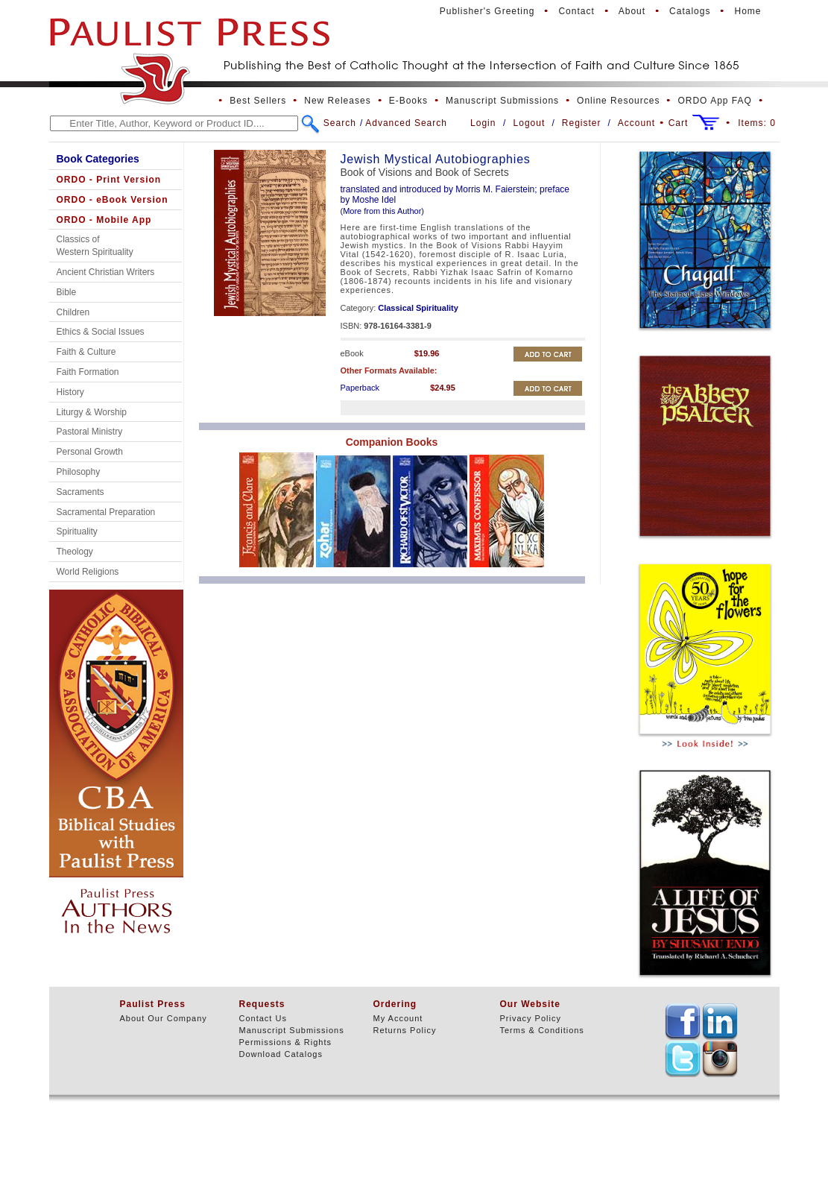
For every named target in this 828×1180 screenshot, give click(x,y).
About (632, 11)
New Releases (337, 100)
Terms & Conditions (542, 1030)
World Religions (88, 572)
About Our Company (163, 1018)
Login (483, 123)
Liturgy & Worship (92, 412)
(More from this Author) (382, 210)
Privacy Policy (530, 1018)
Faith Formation (88, 372)
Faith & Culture (86, 352)
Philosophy (79, 472)
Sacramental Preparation (106, 512)
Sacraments (80, 492)
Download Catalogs (281, 1054)
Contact (576, 11)
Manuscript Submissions (502, 100)
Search (339, 123)
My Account (398, 1018)
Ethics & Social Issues (101, 331)
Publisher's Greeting (487, 11)
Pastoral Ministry (90, 431)
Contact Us (263, 1018)
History (70, 392)
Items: (757, 123)
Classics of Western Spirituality (95, 245)
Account (636, 123)
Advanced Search (406, 123)
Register (581, 123)
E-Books (408, 100)
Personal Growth (90, 452)
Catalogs (689, 11)
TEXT (682, 1021)
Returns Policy (405, 1030)
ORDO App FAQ (714, 100)
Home (747, 11)
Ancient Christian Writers (106, 272)
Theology (75, 551)
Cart (679, 123)
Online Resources (618, 100)
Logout (529, 123)
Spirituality (77, 531)
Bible (67, 292)
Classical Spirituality (418, 307)
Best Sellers (258, 100)
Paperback (360, 387)
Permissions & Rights (285, 1042)
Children (73, 312)
